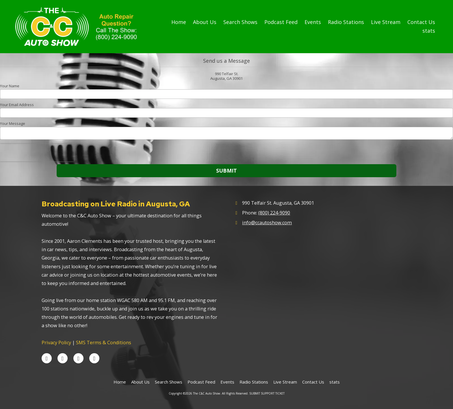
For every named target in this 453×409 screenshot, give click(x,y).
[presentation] (37, 152)
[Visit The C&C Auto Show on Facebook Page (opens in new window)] (47, 358)
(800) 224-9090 (274, 213)
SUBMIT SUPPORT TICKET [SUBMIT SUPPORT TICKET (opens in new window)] (267, 393)
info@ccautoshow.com (267, 222)
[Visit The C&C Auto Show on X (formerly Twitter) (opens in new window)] (62, 358)
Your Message (12, 123)
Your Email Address (17, 104)
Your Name (9, 86)
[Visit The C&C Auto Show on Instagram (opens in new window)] (94, 358)
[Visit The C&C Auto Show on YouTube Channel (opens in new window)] (78, 358)
